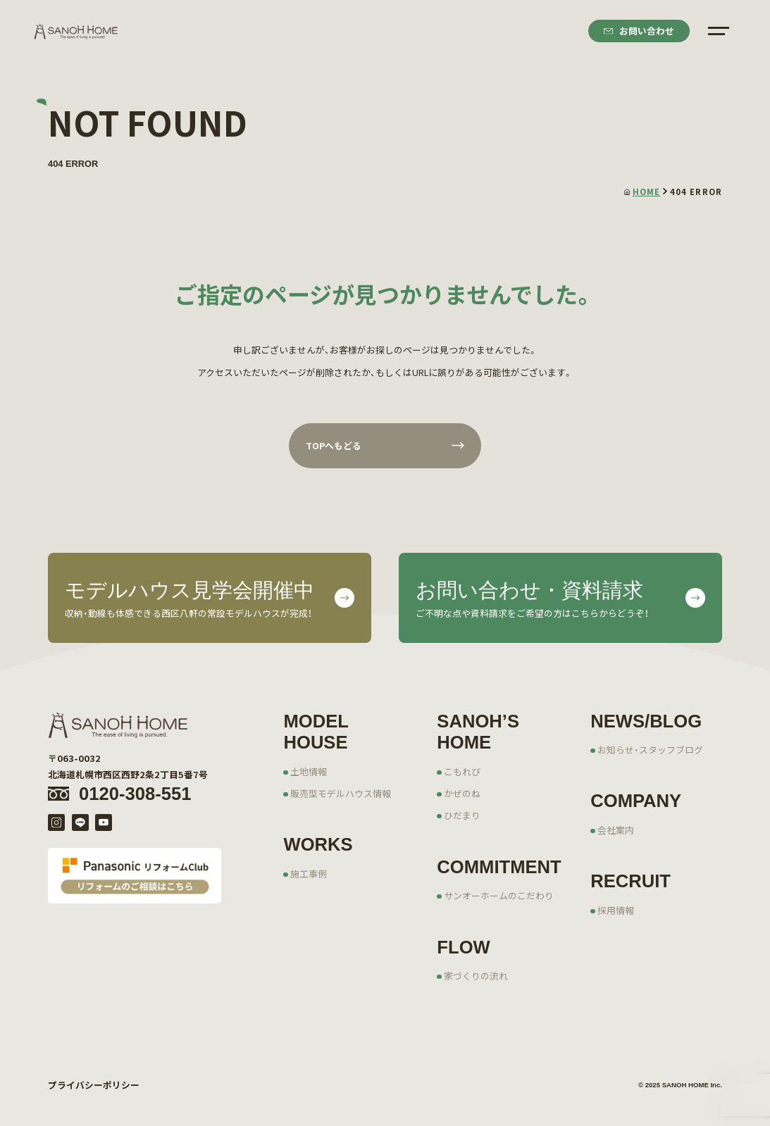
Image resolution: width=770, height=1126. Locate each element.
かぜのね (462, 793)
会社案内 (615, 830)
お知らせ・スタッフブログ (650, 749)
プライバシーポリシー (93, 1084)
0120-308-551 (135, 793)
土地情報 (308, 771)
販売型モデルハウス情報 (340, 793)
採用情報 (615, 910)
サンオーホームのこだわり (499, 895)
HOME (642, 191)
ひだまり (462, 815)
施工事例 (308, 873)
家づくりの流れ (476, 975)
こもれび (462, 771)
